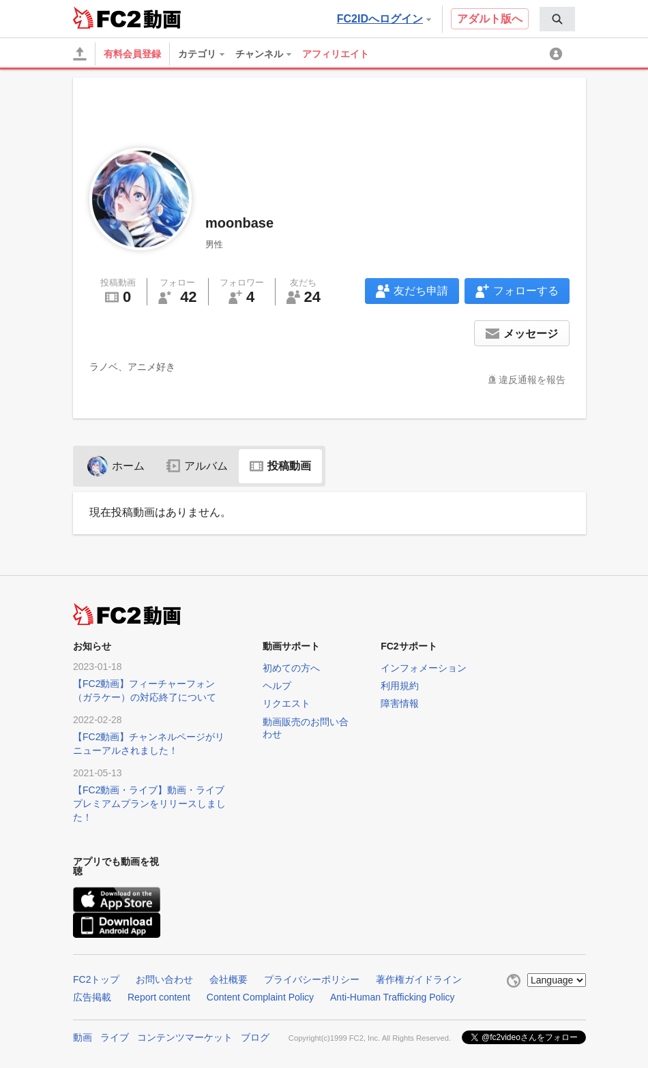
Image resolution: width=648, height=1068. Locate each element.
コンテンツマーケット (185, 1037)
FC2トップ (96, 979)
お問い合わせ (164, 979)
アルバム (197, 466)
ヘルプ (277, 685)
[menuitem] (557, 19)
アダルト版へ (489, 19)
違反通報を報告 (532, 379)
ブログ (255, 1037)
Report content (159, 997)
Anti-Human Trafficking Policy (392, 997)
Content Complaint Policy (260, 997)
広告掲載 (92, 997)
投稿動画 (280, 466)
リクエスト (286, 703)
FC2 (107, 18)
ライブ (114, 1037)
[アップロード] (80, 53)
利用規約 (400, 685)
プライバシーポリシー (311, 979)
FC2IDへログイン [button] (384, 19)
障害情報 (400, 703)
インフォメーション (424, 667)
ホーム (116, 466)
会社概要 (228, 979)
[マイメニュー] (558, 53)
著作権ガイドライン (419, 979)
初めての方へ (291, 667)
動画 (82, 1037)
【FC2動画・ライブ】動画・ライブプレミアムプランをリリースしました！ (149, 803)
